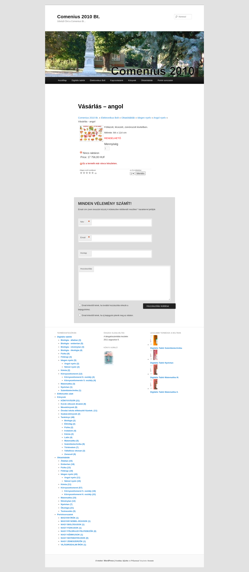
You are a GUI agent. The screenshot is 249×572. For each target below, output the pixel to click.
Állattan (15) (67, 461)
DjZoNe (125, 561)
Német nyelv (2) (72, 367)
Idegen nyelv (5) (68, 360)
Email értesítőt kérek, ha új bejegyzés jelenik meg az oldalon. (107, 315)
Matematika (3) (68, 384)
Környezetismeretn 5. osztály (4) (80, 380)
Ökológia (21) (67, 508)
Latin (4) (68, 437)
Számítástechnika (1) (71, 390)
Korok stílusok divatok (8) (73, 404)
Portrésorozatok (65, 514)
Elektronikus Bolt (97, 80)
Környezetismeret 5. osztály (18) (80, 491)
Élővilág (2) (69, 424)
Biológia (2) (70, 420)
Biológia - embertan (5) (72, 343)
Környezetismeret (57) (71, 487)
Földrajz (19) (67, 471)
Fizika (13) (66, 467)
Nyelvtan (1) (67, 387)
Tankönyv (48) (67, 417)
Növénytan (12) (68, 501)
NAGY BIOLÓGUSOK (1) (72, 524)
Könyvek (132, 80)
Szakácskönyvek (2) (70, 414)
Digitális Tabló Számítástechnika (166, 348)
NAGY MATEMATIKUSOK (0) (74, 538)
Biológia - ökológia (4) (71, 350)
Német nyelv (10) (72, 481)
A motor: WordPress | (109, 561)
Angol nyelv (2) (71, 363)
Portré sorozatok (165, 80)
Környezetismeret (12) (71, 374)
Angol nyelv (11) (72, 477)
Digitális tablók (78, 80)
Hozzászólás (86, 269)
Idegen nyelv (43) (69, 474)
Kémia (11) (66, 484)
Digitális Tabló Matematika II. (164, 392)
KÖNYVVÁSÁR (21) (70, 400)
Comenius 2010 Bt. (78, 16)
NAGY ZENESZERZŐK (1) (73, 541)
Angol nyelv (159, 117)
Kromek (151, 561)
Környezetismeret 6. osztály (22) (80, 494)
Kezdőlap (62, 80)
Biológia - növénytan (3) (72, 347)
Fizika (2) (68, 427)
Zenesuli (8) (70, 454)
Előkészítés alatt (65, 394)
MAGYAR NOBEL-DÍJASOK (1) (76, 521)
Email (85, 237)
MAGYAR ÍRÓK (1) (70, 518)
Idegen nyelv (144, 117)
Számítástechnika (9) (74, 444)
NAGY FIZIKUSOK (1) (71, 528)
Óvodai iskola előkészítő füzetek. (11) (79, 410)
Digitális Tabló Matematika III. (164, 377)
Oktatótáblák (147, 80)
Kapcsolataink (116, 80)
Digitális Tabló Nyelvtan (161, 363)
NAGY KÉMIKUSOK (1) (72, 534)
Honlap (83, 253)
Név (85, 222)
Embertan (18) (68, 464)
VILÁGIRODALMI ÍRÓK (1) (73, 544)
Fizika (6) (65, 353)
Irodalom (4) (70, 431)
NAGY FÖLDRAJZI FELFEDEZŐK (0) (78, 531)
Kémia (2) (65, 370)
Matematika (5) (71, 441)
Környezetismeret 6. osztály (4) (79, 377)
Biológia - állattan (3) (71, 340)
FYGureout (135, 561)
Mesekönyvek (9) (69, 407)
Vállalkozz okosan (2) (74, 451)
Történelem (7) (71, 447)
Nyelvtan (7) (67, 504)
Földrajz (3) (66, 357)
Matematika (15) (68, 497)
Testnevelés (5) (68, 511)
